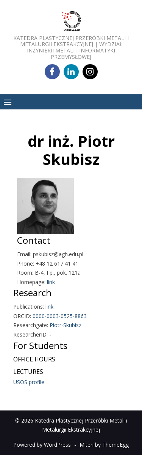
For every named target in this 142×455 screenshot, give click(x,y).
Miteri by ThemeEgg (104, 444)
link (51, 282)
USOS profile (28, 382)
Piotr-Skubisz (65, 325)
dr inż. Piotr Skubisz (71, 150)
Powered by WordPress (42, 444)
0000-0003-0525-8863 (60, 316)
